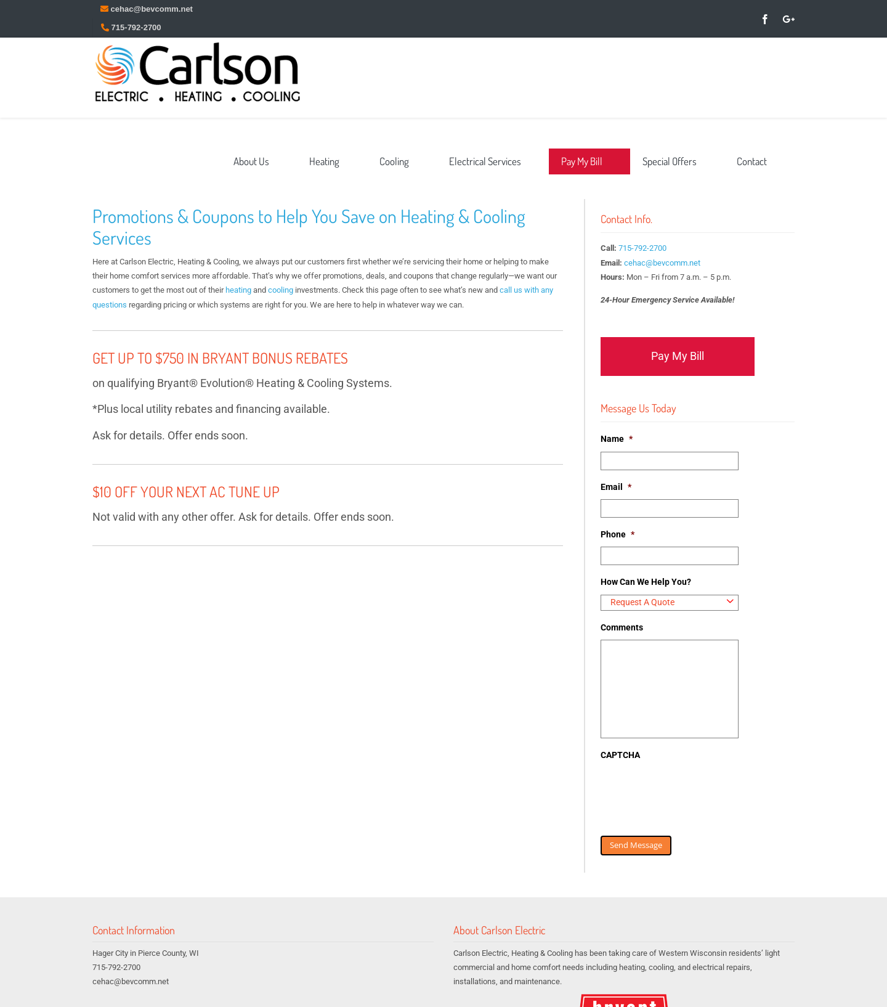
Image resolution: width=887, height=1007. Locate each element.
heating (238, 290)
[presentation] (694, 792)
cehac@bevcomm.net (662, 262)
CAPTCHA (620, 755)
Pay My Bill (677, 355)
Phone (617, 534)
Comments (622, 627)
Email (616, 487)
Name (617, 439)
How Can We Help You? (646, 582)
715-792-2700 (642, 248)
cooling (280, 290)
